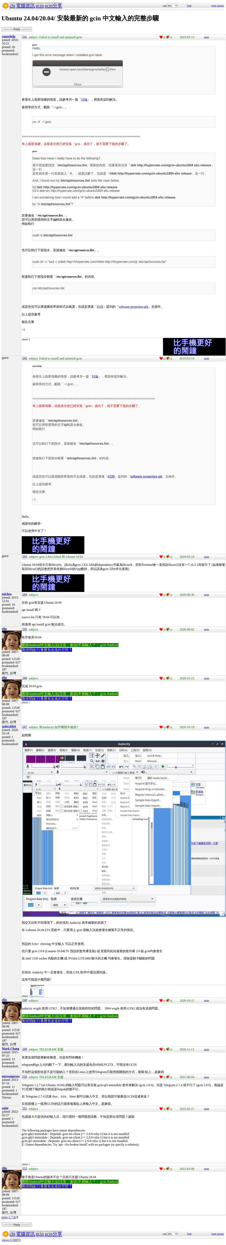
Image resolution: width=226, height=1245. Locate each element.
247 (24, 726)
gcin (40, 5)
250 (24, 1076)
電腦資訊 (25, 5)
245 (24, 629)
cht (12, 5)
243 (24, 556)
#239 (100, 306)
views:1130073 (11, 1240)
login (213, 5)
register (220, 5)
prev (5, 1217)
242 (24, 358)
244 (24, 594)
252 (24, 1168)
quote (206, 37)
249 (24, 1049)
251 (24, 1108)
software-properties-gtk (133, 306)
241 (24, 36)
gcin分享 (53, 5)
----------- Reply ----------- (16, 29)
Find (189, 5)
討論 (84, 99)
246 (24, 678)
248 (24, 1000)
